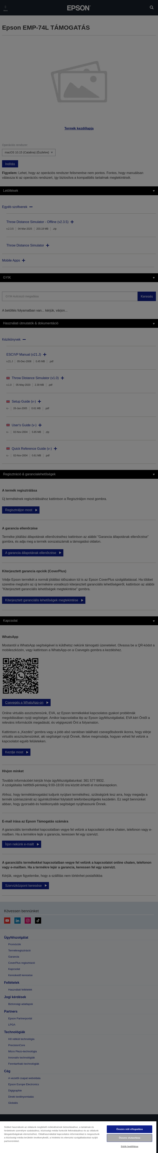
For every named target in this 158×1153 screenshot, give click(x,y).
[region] (78, 1137)
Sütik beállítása (129, 1146)
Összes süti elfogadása (129, 1129)
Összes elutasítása (129, 1138)
